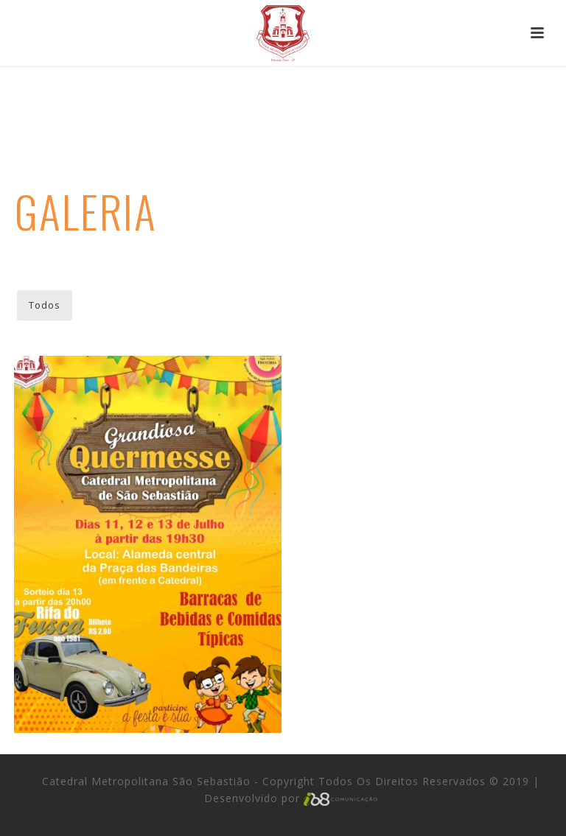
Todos (44, 305)
